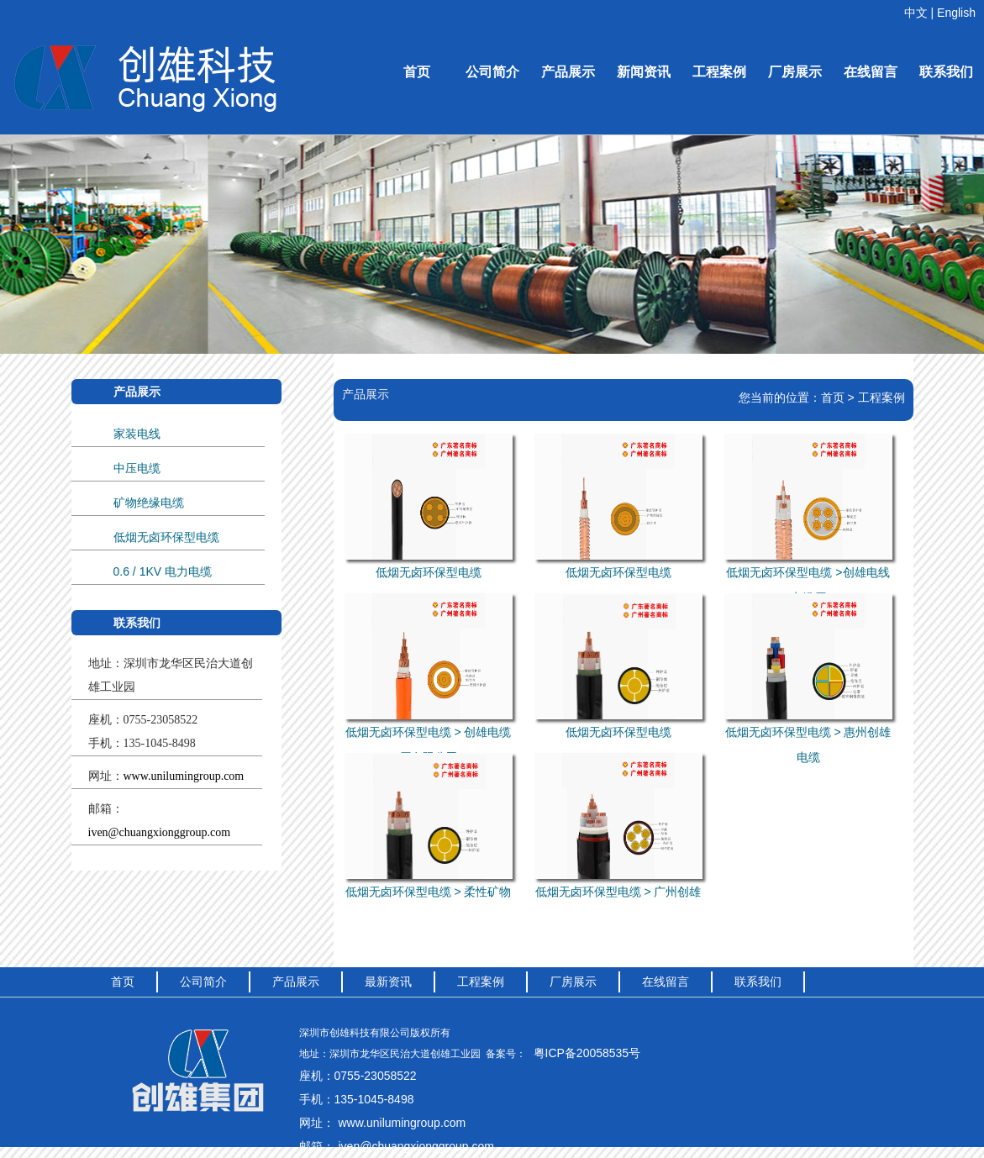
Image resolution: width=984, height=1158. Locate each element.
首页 (416, 72)
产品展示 (568, 72)
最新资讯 (388, 981)
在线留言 (870, 72)
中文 (916, 12)
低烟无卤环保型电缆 (166, 537)
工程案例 (719, 72)
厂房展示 (795, 72)
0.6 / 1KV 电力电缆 (162, 571)
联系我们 (946, 72)
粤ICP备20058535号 (587, 1053)
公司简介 (492, 72)
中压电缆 (136, 468)
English (956, 12)
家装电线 (136, 433)
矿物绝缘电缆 (148, 502)
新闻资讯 (644, 72)
